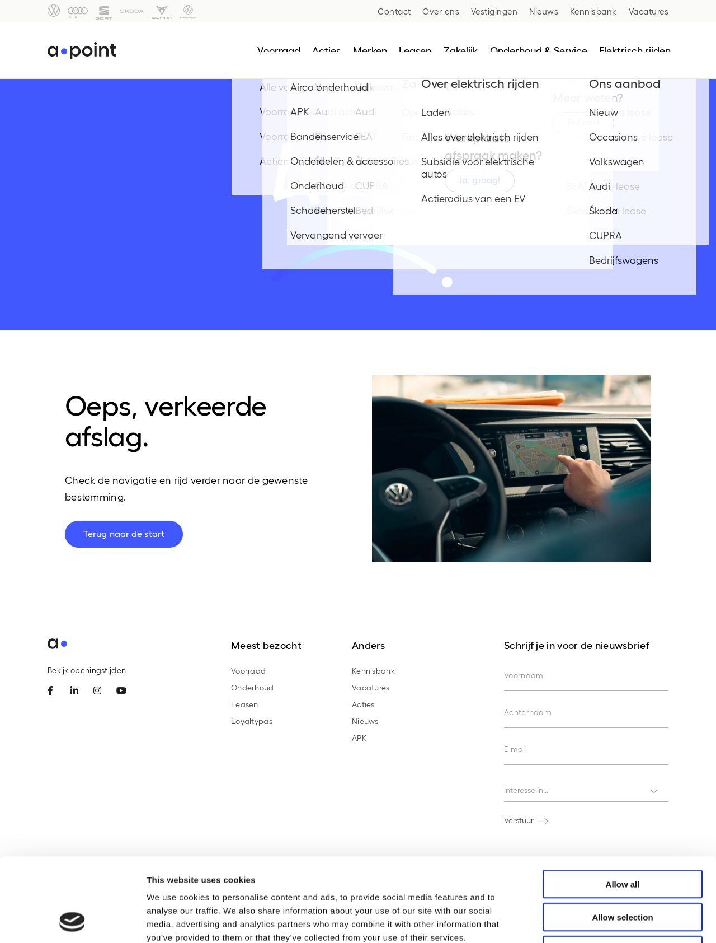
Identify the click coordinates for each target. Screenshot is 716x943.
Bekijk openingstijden (87, 670)
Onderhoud (252, 687)
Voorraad (248, 670)
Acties (363, 704)
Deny (623, 871)
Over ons (440, 11)
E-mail (515, 749)
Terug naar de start (123, 533)
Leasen (244, 704)
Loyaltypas (251, 721)
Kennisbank (593, 11)
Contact (394, 11)
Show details (587, 921)
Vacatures (649, 11)
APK (359, 738)
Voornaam (523, 675)
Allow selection (622, 838)
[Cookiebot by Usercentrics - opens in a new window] (72, 921)
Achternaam (528, 712)
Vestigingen (494, 11)
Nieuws (543, 11)
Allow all (623, 805)
